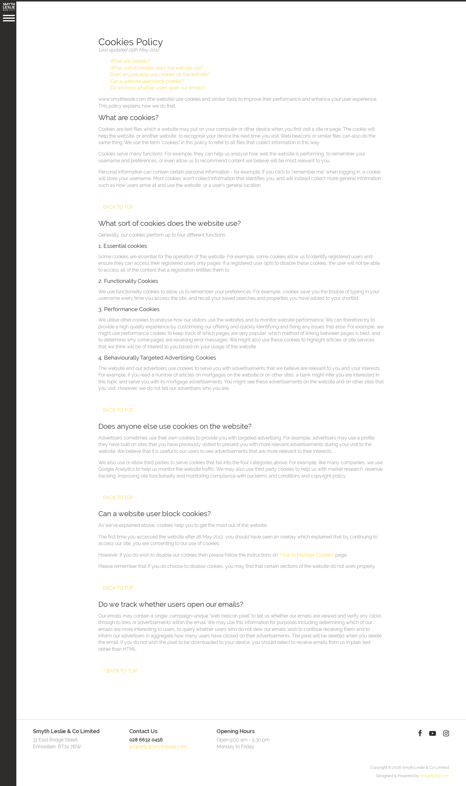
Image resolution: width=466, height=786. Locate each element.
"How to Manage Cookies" (307, 553)
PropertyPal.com (435, 774)
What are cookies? (131, 59)
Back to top (119, 205)
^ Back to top (121, 669)
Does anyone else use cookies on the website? (161, 73)
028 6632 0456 (147, 738)
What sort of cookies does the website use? (157, 66)
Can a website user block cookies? (148, 80)
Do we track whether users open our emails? (158, 86)
